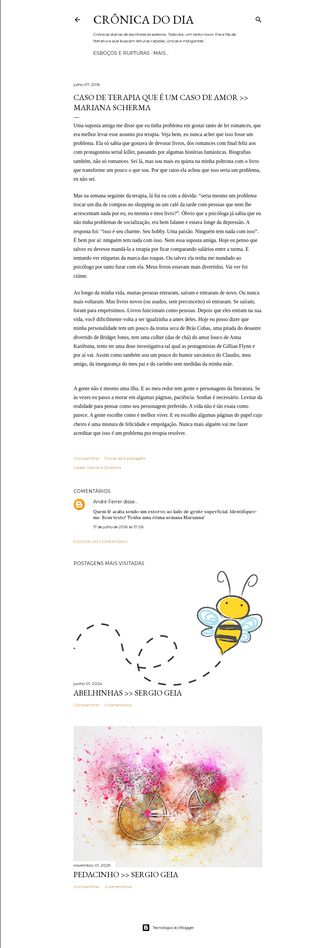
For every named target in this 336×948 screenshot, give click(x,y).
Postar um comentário (101, 541)
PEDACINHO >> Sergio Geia (126, 874)
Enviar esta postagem (125, 458)
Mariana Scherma (104, 467)
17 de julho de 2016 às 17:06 (118, 526)
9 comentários (118, 704)
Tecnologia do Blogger (168, 928)
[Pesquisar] (258, 18)
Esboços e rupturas (121, 53)
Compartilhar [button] (87, 458)
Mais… (161, 53)
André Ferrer (107, 502)
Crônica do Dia (143, 19)
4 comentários (118, 886)
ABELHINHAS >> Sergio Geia (128, 693)
